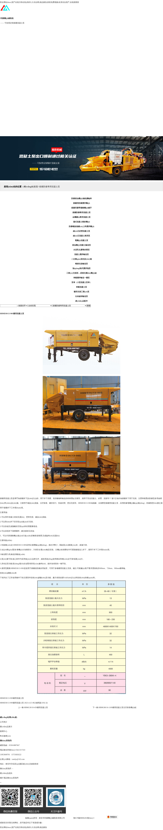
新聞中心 (79, 78)
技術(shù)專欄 (79, 111)
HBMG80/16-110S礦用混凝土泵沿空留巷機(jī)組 (117, 707)
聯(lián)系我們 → (6, 769)
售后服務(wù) (79, 95)
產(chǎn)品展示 (79, 45)
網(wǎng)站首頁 (79, 13)
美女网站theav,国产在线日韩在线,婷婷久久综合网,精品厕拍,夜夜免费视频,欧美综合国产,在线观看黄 (39, 2)
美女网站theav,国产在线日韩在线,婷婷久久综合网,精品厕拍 (23, 827)
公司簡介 (79, 29)
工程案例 (79, 62)
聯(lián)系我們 (79, 128)
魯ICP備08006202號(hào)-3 (83, 818)
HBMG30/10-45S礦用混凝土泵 (36, 707)
